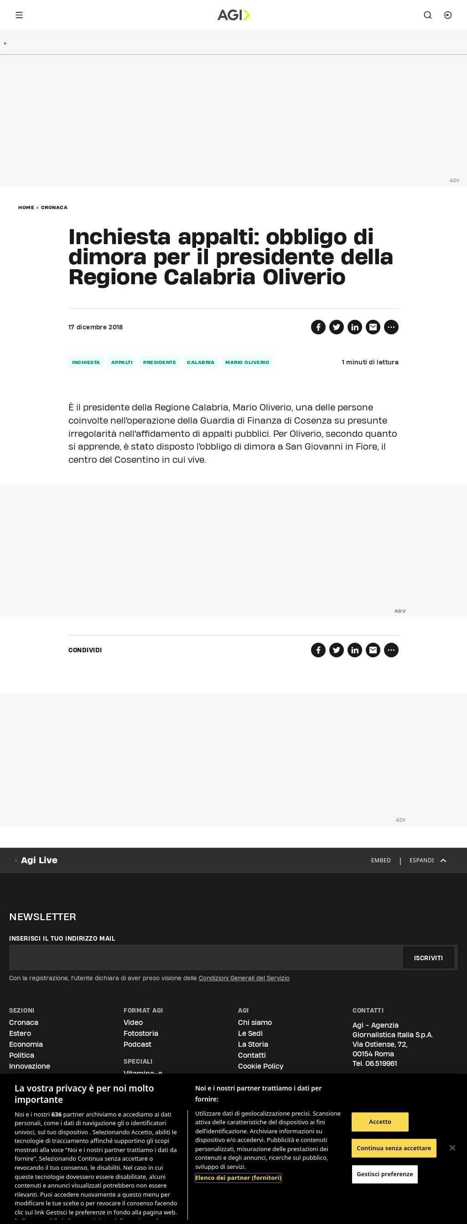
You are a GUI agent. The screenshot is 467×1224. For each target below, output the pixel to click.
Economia (26, 1044)
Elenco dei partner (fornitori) (238, 1177)
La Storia (253, 1044)
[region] (233, 1149)
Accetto (380, 1121)
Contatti (252, 1055)
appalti (122, 362)
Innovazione (29, 1066)
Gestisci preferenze (385, 1174)
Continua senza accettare (394, 1148)
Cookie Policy (260, 1066)
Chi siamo (255, 1022)
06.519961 (381, 1063)
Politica (21, 1055)
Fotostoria (141, 1033)
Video (133, 1022)
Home (26, 207)
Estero (20, 1033)
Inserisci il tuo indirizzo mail (62, 938)
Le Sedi (250, 1033)
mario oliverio (247, 362)
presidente (159, 362)
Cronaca (54, 207)
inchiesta (86, 362)
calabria (200, 362)
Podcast (137, 1044)
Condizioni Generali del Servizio (244, 978)
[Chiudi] (452, 1148)
